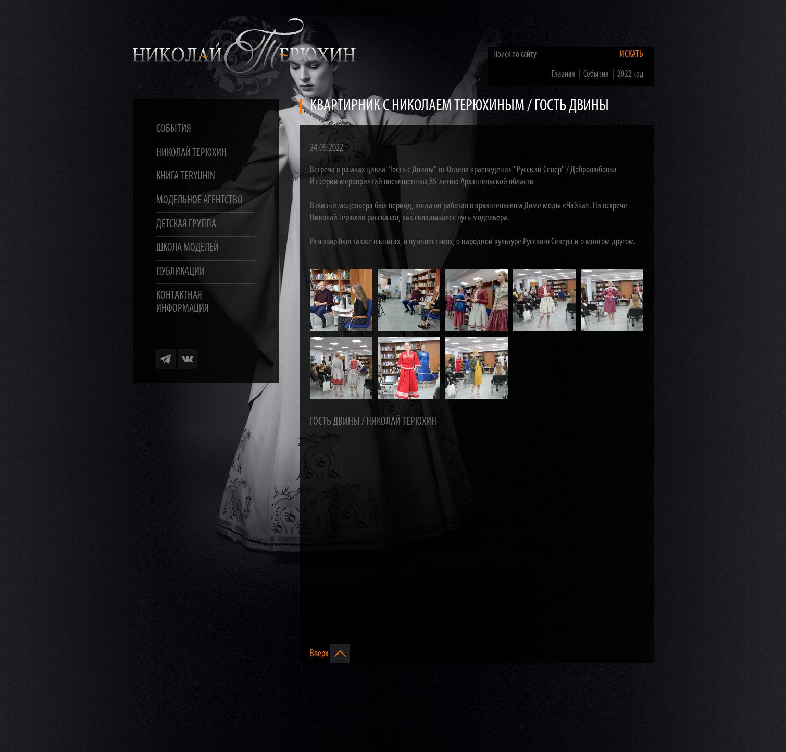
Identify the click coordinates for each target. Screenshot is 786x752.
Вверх (330, 653)
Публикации (180, 271)
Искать (631, 54)
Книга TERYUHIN (185, 176)
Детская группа (186, 224)
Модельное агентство (199, 200)
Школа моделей (187, 247)
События (173, 129)
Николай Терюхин (191, 152)
